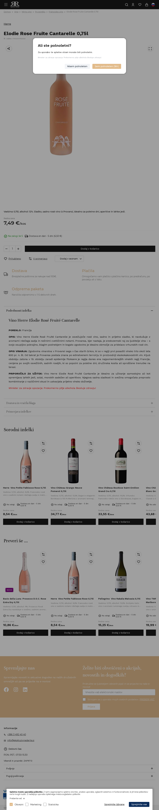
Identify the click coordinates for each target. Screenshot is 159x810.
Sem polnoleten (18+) (107, 66)
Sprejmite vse (139, 804)
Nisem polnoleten (77, 66)
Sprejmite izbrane (114, 804)
